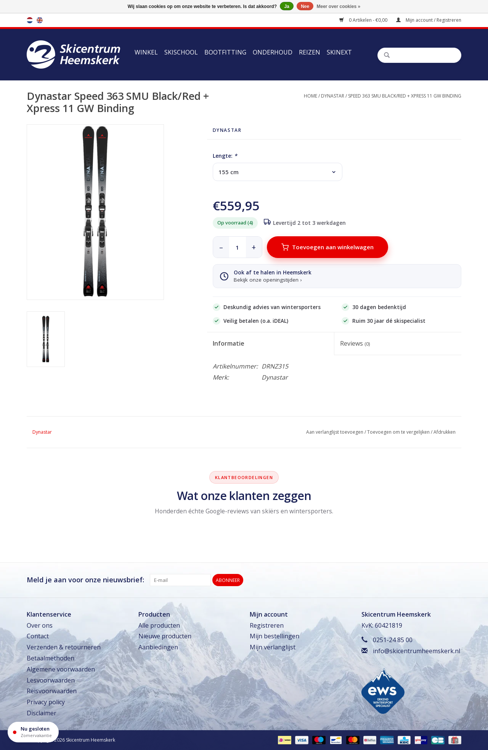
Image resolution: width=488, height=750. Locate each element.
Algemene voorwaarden (61, 669)
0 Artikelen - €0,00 (363, 20)
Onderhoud (272, 52)
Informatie (228, 343)
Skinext (339, 52)
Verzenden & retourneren (64, 647)
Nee (305, 6)
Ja (286, 6)
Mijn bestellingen (274, 636)
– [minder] (221, 247)
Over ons (40, 625)
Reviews (355, 343)
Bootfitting (225, 52)
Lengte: (225, 155)
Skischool (181, 52)
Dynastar (332, 96)
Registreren (267, 625)
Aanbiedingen (158, 647)
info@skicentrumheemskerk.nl (416, 651)
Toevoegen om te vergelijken (398, 432)
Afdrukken (444, 432)
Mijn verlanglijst (272, 647)
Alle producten (159, 625)
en (40, 20)
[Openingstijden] (33, 732)
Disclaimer (41, 713)
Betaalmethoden (50, 658)
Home (310, 96)
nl (30, 20)
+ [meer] (254, 247)
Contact (38, 636)
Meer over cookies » (339, 6)
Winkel (146, 52)
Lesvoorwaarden (51, 680)
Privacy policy (46, 702)
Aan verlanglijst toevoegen (334, 432)
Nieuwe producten (164, 636)
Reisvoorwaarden (52, 691)
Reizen (309, 52)
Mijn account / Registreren (428, 20)
